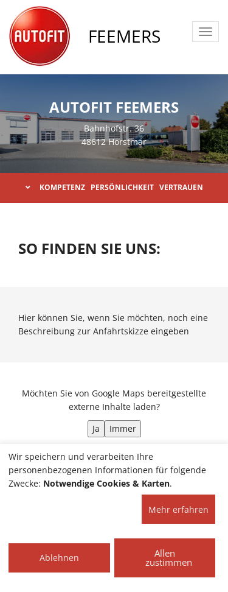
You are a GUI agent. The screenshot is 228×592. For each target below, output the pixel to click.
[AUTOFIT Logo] (39, 36)
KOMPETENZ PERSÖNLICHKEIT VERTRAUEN (114, 187)
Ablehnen (59, 557)
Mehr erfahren (178, 509)
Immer (122, 428)
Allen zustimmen (168, 557)
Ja (96, 428)
